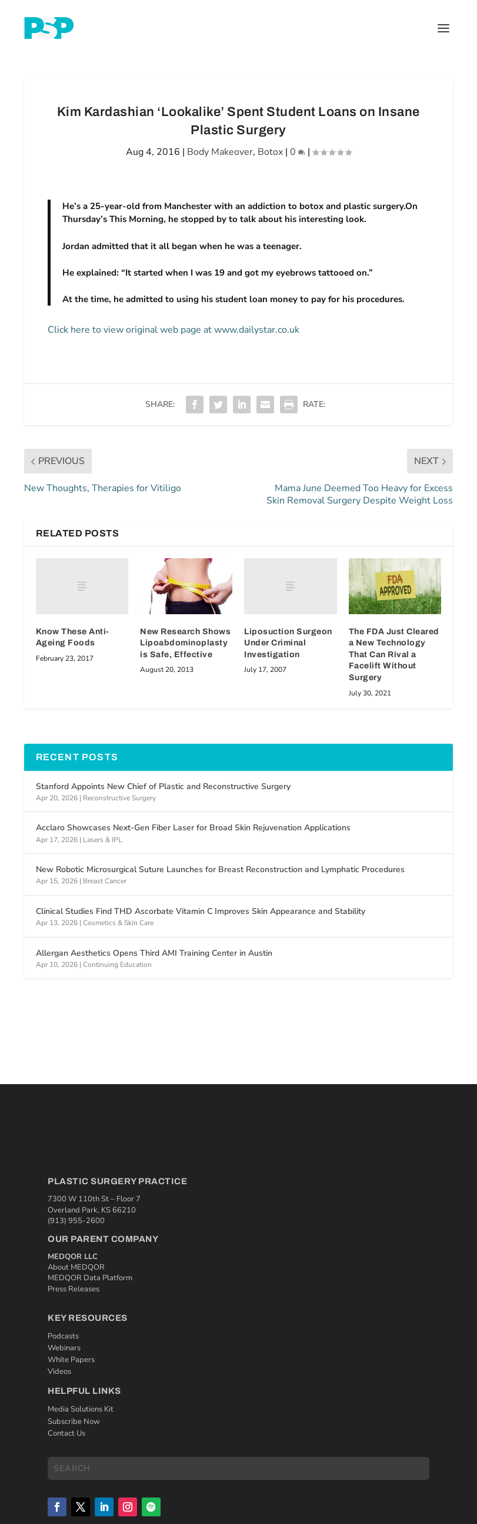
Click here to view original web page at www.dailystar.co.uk (173, 329)
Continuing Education (117, 964)
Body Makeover (220, 151)
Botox (270, 151)
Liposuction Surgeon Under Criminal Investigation (288, 643)
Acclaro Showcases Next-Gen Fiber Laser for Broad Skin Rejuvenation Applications (193, 827)
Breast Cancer (104, 881)
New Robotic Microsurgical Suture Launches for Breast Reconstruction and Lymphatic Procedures (220, 869)
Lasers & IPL (102, 839)
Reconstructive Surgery (119, 798)
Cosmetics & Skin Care (118, 922)
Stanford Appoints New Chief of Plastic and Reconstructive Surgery (163, 786)
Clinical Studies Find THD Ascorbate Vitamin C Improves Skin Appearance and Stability (200, 911)
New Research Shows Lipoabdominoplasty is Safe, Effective (185, 643)
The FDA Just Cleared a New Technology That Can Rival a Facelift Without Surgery (394, 654)
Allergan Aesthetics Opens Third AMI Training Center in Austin (154, 953)
